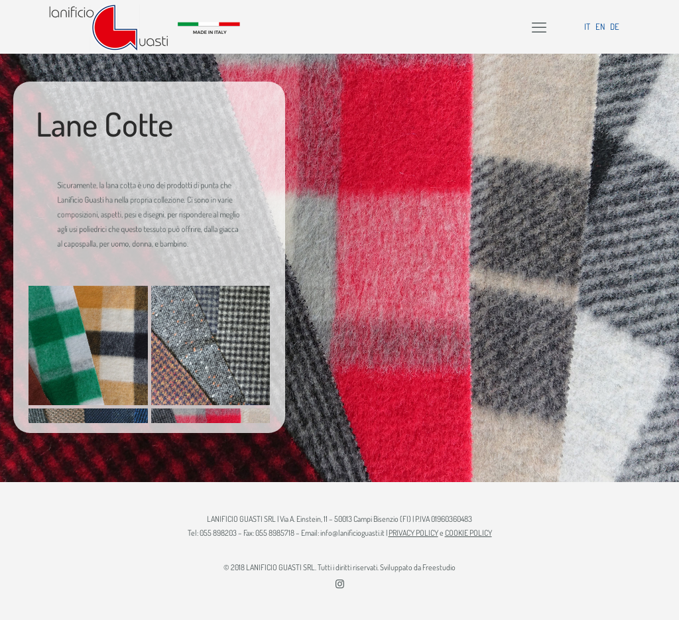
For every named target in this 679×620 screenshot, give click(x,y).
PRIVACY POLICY (413, 533)
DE (614, 26)
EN (600, 26)
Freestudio (439, 567)
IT (587, 26)
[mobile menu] (539, 26)
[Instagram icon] (340, 584)
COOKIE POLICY (468, 533)
